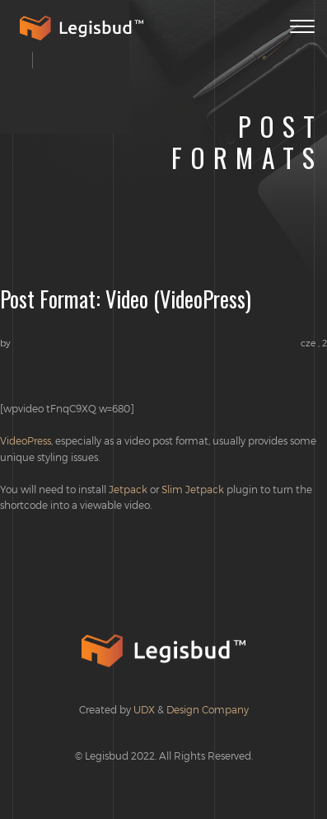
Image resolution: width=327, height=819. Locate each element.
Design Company (207, 709)
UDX (144, 709)
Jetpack (128, 489)
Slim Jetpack (192, 489)
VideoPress (25, 440)
